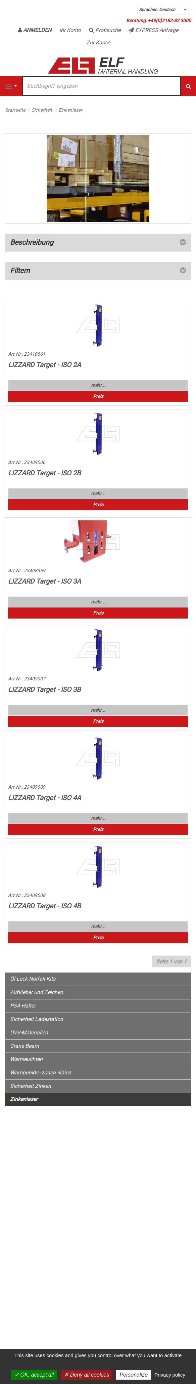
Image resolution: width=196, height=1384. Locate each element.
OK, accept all (34, 1375)
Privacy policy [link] (169, 1375)
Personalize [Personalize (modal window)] (133, 1375)
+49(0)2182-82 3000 (169, 20)
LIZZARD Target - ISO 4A (44, 798)
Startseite (15, 110)
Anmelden (34, 30)
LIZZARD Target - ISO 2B (44, 473)
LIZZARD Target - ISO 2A (44, 365)
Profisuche (104, 30)
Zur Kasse (98, 42)
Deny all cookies (86, 1375)
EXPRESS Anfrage (153, 30)
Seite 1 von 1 (171, 961)
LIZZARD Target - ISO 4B (44, 906)
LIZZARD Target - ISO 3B (44, 689)
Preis (98, 396)
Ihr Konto (70, 30)
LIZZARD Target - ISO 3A (44, 581)
